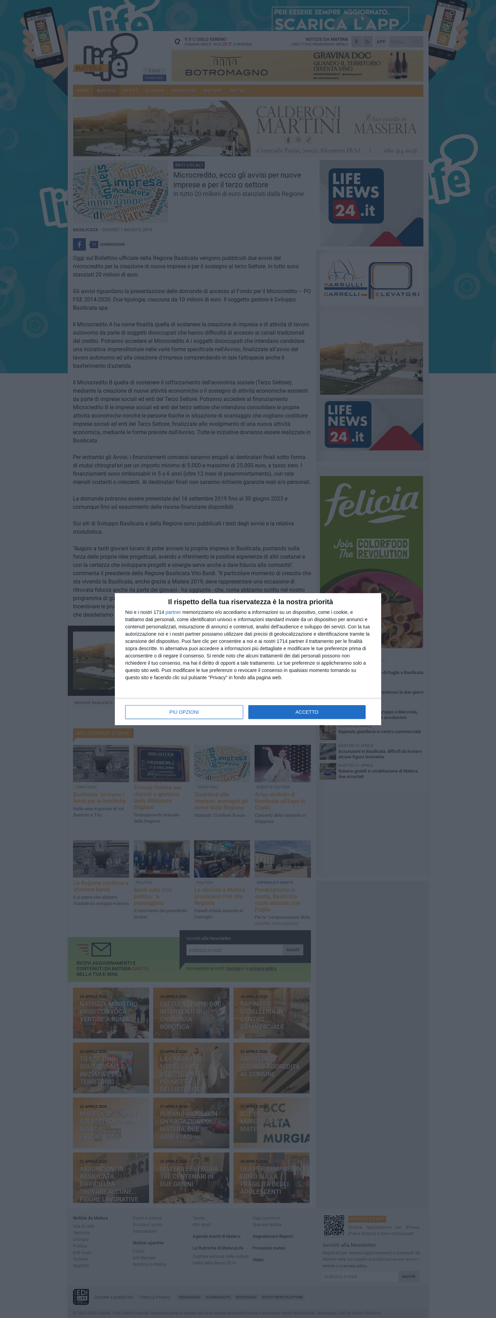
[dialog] (248, 659)
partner (173, 612)
